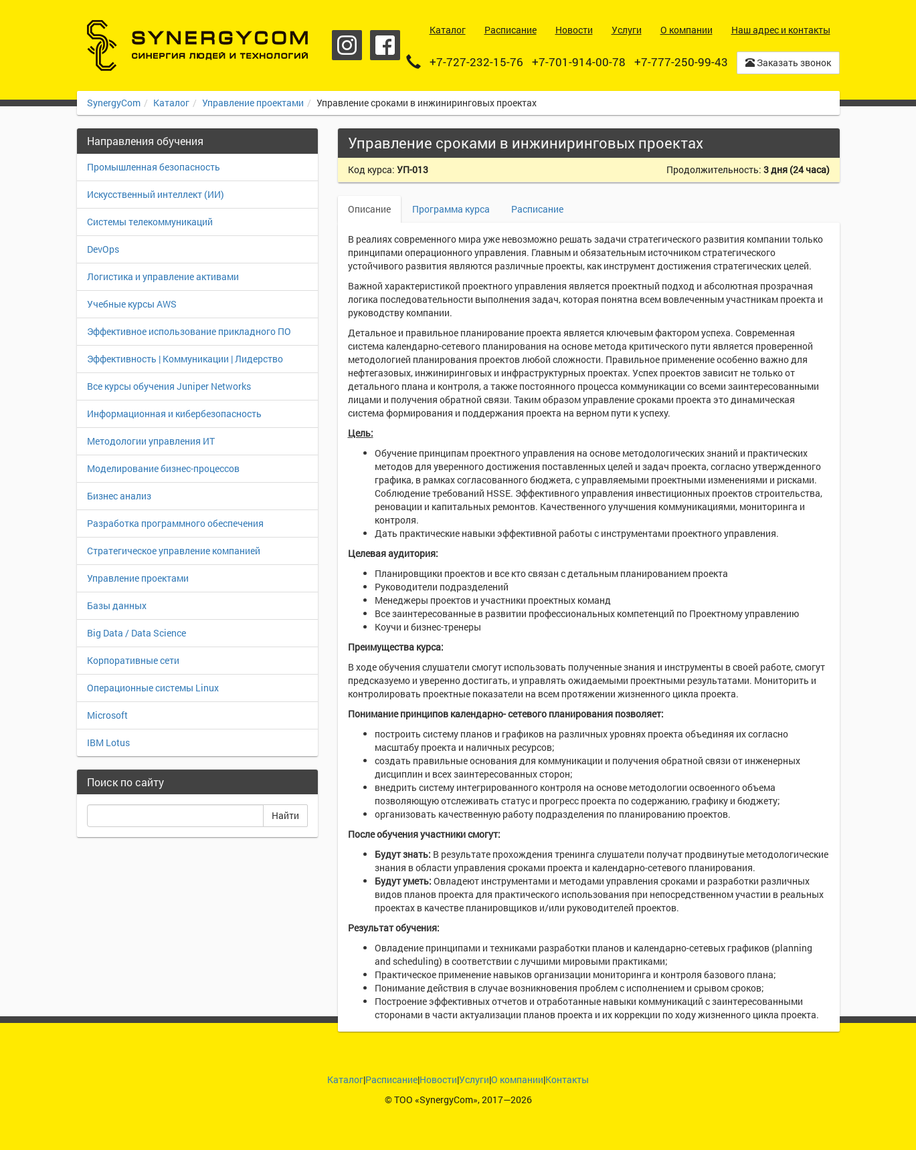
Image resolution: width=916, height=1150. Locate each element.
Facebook (385, 45)
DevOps (103, 249)
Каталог (171, 102)
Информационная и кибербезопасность (174, 413)
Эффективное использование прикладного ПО (189, 331)
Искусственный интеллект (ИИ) (155, 194)
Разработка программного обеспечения (175, 523)
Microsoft (107, 715)
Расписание (537, 209)
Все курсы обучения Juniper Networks (169, 386)
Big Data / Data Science (136, 632)
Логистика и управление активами (163, 276)
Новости (438, 1079)
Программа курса (451, 209)
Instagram (347, 45)
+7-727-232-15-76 (476, 62)
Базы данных (117, 605)
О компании (517, 1079)
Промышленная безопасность (153, 166)
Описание (369, 209)
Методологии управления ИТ (151, 441)
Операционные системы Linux (153, 687)
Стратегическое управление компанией (173, 550)
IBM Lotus (108, 742)
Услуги (474, 1079)
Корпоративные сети (133, 660)
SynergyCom (114, 102)
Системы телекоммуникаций (150, 221)
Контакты (567, 1079)
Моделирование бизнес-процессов (163, 468)
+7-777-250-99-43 (681, 62)
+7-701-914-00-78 (579, 62)
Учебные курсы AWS (132, 304)
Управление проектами (253, 102)
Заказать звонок (788, 62)
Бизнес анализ (119, 495)
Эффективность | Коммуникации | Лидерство (185, 358)
